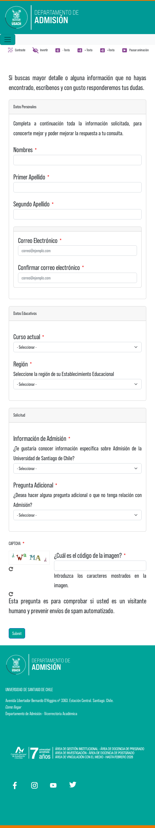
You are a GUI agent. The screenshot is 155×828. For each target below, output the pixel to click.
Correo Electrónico (38, 240)
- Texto (66, 50)
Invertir (44, 50)
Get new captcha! (11, 569)
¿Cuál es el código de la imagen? (88, 555)
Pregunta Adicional (33, 485)
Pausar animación (139, 50)
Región (20, 364)
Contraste (20, 50)
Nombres (23, 149)
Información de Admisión (39, 438)
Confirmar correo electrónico (49, 267)
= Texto (89, 50)
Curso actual (26, 337)
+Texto (111, 50)
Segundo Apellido (31, 204)
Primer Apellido (29, 177)
